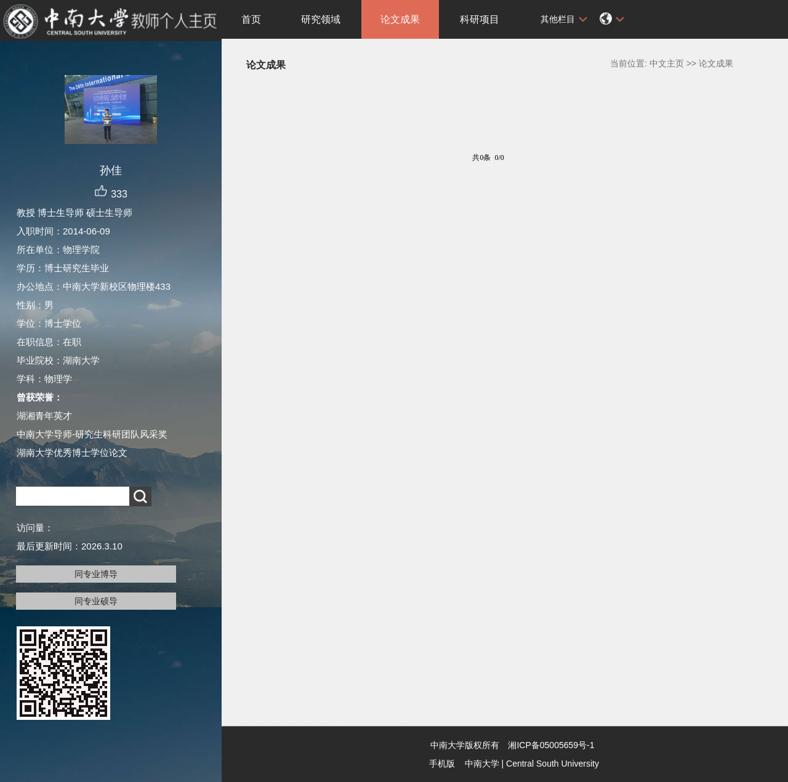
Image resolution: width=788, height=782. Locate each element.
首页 (251, 19)
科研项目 (479, 19)
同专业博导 (96, 574)
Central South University (552, 763)
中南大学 (482, 763)
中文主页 (666, 63)
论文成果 (400, 19)
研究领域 (320, 19)
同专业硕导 (96, 601)
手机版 (442, 763)
